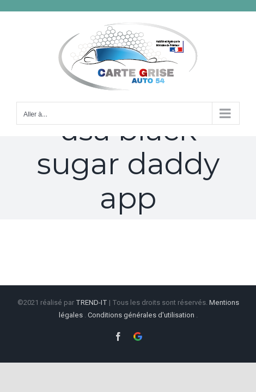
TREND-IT (92, 301)
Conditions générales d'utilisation (141, 314)
